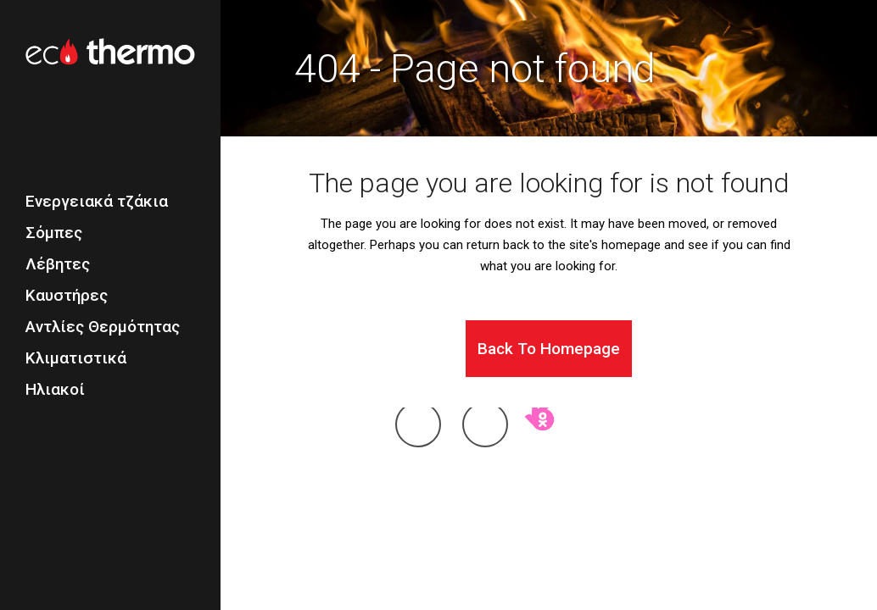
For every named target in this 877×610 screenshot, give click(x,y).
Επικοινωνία (533, 499)
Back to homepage (549, 348)
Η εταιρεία (410, 499)
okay (541, 440)
